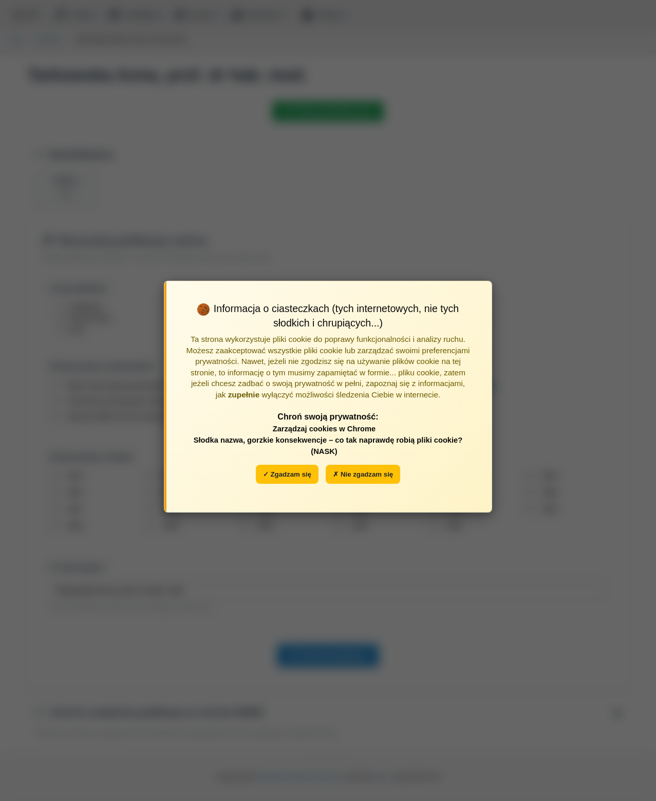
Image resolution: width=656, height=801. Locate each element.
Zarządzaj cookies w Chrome (324, 429)
